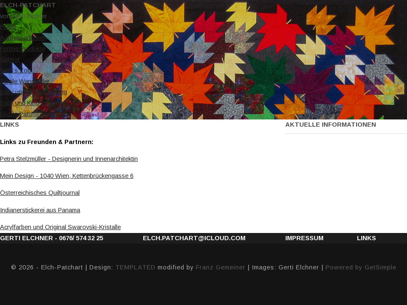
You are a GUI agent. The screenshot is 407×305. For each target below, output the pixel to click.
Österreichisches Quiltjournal (40, 192)
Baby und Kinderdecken (32, 103)
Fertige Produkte (22, 48)
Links (366, 238)
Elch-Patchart (28, 5)
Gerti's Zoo (15, 70)
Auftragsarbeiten (23, 37)
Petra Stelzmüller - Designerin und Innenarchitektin (69, 158)
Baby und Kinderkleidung (33, 92)
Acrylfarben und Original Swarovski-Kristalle (60, 227)
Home (8, 26)
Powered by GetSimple (361, 267)
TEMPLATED (135, 267)
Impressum (304, 238)
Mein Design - (67, 175)
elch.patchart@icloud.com (194, 238)
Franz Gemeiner (220, 267)
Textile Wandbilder (25, 81)
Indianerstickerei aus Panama (40, 210)
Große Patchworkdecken (34, 114)
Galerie (10, 59)
